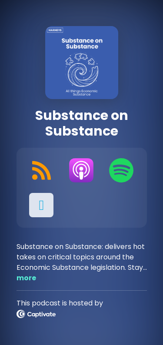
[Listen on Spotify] (121, 170)
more (26, 278)
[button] (41, 205)
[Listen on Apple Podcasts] (81, 170)
